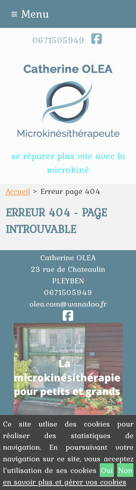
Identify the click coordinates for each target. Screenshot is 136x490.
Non (125, 470)
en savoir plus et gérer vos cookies (64, 481)
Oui (107, 470)
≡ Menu (30, 13)
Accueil (17, 191)
